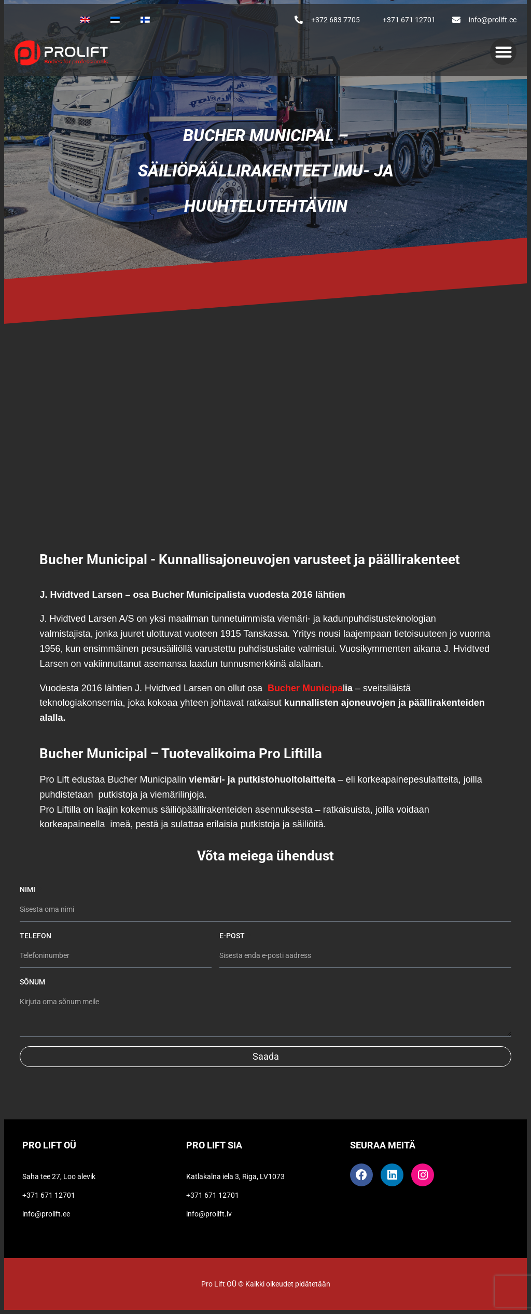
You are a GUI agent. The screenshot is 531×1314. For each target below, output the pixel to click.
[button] (503, 51)
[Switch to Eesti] (115, 20)
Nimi (28, 889)
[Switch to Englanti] (85, 20)
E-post (232, 936)
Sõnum (32, 982)
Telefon (35, 936)
